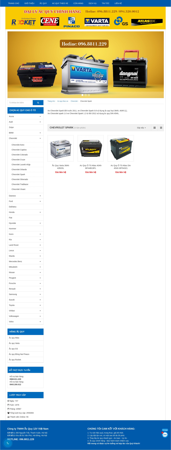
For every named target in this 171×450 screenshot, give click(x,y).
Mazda (12, 256)
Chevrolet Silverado (20, 179)
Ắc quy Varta (14, 343)
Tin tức (105, 3)
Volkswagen (14, 316)
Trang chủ (13, 3)
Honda (11, 212)
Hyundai (12, 223)
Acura (11, 116)
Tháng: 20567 (14, 409)
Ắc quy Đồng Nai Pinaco (19, 354)
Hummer (12, 229)
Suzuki (12, 300)
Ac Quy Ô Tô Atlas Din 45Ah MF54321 (121, 166)
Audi (11, 122)
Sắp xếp (141, 128)
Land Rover (14, 245)
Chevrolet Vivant (18, 189)
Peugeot (12, 278)
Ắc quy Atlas (14, 338)
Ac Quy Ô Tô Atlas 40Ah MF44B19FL (90, 166)
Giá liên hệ (60, 172)
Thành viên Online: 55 (17, 417)
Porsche (12, 283)
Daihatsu (12, 207)
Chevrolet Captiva (19, 150)
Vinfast (12, 311)
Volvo (11, 322)
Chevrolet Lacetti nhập (21, 164)
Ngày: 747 (12, 401)
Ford (11, 201)
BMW (11, 133)
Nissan (12, 272)
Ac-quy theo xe (60, 3)
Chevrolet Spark (18, 174)
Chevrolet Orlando (19, 169)
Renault (12, 289)
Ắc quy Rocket (15, 360)
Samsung (13, 294)
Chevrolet (13, 138)
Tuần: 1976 (13, 405)
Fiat (10, 218)
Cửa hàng (78, 3)
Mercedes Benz (15, 261)
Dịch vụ (93, 3)
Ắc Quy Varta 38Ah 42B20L (60, 166)
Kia (10, 239)
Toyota (11, 305)
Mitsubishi (13, 267)
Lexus (11, 250)
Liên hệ (118, 3)
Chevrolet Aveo (18, 145)
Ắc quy (43, 3)
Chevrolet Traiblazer (20, 184)
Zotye (11, 127)
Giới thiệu (29, 3)
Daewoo (12, 196)
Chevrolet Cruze (18, 160)
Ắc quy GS (13, 349)
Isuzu (11, 234)
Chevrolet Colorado (20, 155)
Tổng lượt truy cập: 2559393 (20, 413)
